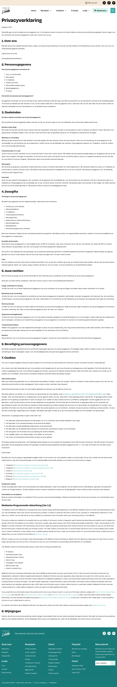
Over (3, 665)
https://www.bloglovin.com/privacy (26, 479)
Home (33, 10)
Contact (4, 669)
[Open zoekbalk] (112, 10)
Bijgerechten (29, 670)
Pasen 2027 (76, 672)
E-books (74, 10)
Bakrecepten (52, 666)
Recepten (47, 10)
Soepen (51, 670)
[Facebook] (109, 3)
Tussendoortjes (30, 656)
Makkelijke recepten (55, 649)
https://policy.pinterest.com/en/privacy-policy (29, 476)
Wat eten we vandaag (79, 649)
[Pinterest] (113, 3)
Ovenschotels (53, 659)
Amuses (27, 659)
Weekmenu (101, 10)
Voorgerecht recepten (32, 663)
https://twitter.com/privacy (21, 471)
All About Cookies (41, 534)
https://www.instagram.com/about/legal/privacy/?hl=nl (33, 468)
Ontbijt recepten (30, 649)
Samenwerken (6, 672)
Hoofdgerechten (30, 666)
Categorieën (6, 656)
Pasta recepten (53, 673)
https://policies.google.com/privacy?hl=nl (27, 473)
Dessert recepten (31, 673)
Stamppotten (53, 656)
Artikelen (62, 10)
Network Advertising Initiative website (64, 595)
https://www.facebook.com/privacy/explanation (30, 465)
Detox (74, 652)
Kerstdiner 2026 (77, 665)
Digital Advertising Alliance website (36, 595)
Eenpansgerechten (54, 652)
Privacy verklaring (40, 683)
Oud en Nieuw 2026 (78, 669)
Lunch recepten (30, 652)
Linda (87, 10)
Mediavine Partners (98, 605)
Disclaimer (53, 683)
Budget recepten (54, 663)
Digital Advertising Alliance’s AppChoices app (55, 597)
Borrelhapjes (76, 656)
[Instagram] (104, 3)
